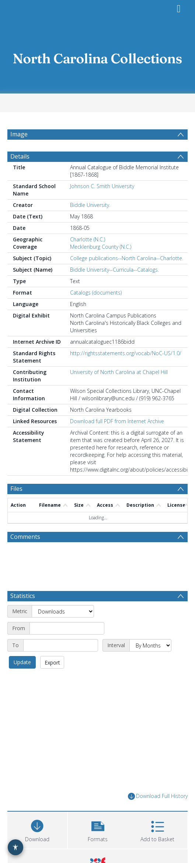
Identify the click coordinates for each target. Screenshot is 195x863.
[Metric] (63, 611)
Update (22, 662)
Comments (25, 537)
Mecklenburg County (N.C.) (100, 246)
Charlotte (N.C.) (87, 239)
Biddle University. (90, 204)
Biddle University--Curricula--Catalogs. (114, 269)
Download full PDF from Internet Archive (117, 421)
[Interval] (150, 645)
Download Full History (158, 796)
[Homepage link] (97, 56)
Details (19, 156)
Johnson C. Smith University (102, 186)
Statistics (22, 596)
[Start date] (66, 628)
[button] (98, 829)
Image (19, 134)
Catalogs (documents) (96, 292)
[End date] (60, 645)
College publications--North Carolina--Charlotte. (126, 258)
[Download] (37, 829)
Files (16, 489)
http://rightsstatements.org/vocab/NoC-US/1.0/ (125, 353)
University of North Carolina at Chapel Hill (119, 372)
